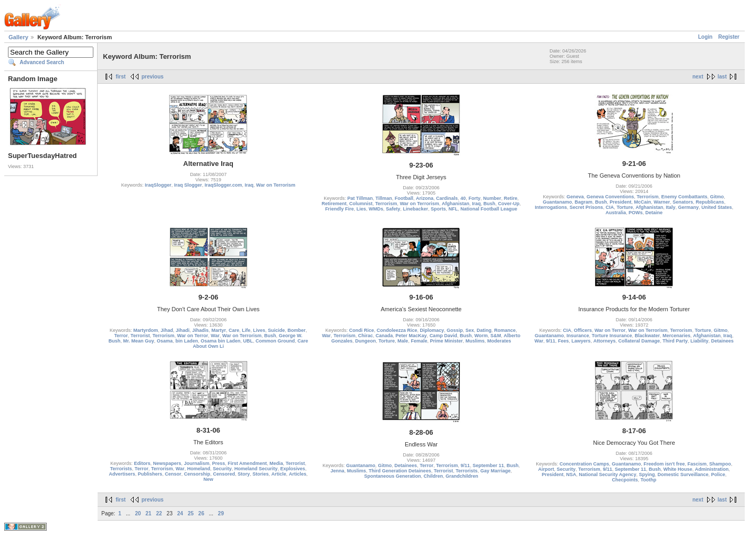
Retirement (333, 203)
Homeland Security (256, 468)
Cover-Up (509, 203)
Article (278, 474)
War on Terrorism (275, 185)
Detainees (722, 341)
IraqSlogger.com (223, 185)
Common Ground (275, 341)
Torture (624, 207)
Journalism (197, 463)
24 (180, 513)
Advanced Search (42, 62)
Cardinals (447, 198)
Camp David (443, 335)
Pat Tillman (360, 198)
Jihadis (200, 330)
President (620, 202)
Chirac (365, 335)
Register (728, 37)
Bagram (583, 202)
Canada (384, 335)
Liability (700, 341)
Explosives (292, 468)
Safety (393, 209)
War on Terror (192, 335)
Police (718, 474)
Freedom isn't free (664, 464)
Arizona (424, 198)
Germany (688, 207)
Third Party (675, 341)
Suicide (276, 330)
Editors (142, 463)
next (697, 77)
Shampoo (720, 464)
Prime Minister (446, 341)
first (121, 77)
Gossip (455, 330)
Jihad (167, 330)
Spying (647, 474)
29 (221, 513)
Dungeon (365, 341)
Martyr (218, 330)
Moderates (499, 341)
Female (419, 341)
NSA (571, 474)
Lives (259, 330)
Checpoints (625, 479)
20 (138, 513)
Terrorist (140, 335)
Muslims (474, 341)
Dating (484, 330)
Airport (546, 469)
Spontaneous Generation (392, 476)
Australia (616, 212)
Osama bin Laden (220, 341)
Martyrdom (145, 330)
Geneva (575, 196)
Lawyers (580, 341)
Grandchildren (462, 476)
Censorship (197, 474)
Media (276, 463)
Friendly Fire (339, 209)
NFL (453, 209)
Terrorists (121, 468)
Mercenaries (677, 335)
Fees (563, 341)
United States (716, 207)
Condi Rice (361, 330)
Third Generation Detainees (400, 470)
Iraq (249, 185)
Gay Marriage (495, 470)
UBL (248, 341)
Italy (670, 207)
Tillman (384, 198)
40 (463, 198)
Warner (662, 202)
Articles (298, 474)
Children (433, 476)
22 (159, 513)
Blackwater (647, 335)
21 (148, 513)
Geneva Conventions (610, 196)
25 (191, 513)
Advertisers (122, 474)
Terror (121, 335)
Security (222, 468)
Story (244, 474)
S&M (496, 335)
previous (153, 77)
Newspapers (167, 463)
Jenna (337, 470)
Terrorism (386, 203)
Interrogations (551, 207)
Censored (224, 474)
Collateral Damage (639, 341)
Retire (511, 198)
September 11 (488, 465)
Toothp (648, 479)
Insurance (578, 335)
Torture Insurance (612, 335)
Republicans (710, 202)
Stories (260, 474)
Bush (489, 203)
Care (234, 330)
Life (246, 330)
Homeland (199, 468)
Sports (438, 209)
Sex (470, 330)
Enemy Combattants (684, 196)
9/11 (550, 341)
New (208, 479)
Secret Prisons (586, 207)
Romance (505, 330)
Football (404, 198)
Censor (173, 474)
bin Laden (187, 341)
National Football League (488, 209)
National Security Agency (607, 474)
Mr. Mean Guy (138, 341)
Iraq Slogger (188, 185)
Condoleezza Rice (397, 330)
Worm (480, 335)
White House (678, 469)
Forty (474, 198)
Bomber (297, 330)
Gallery (18, 37)
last (722, 77)
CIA (610, 207)
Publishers (150, 474)
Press (218, 463)
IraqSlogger (158, 185)
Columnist (360, 203)
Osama (165, 341)
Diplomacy (432, 330)
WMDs (376, 209)
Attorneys (604, 341)
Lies (361, 209)
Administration (712, 469)
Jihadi (182, 330)
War (215, 335)
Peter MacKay (411, 335)
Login (705, 37)
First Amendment (247, 463)
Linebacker (415, 209)
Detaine (654, 212)
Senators (683, 202)
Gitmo (717, 196)
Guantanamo (557, 202)
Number (492, 198)
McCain (642, 202)
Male (402, 341)
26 (201, 513)
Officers (583, 330)
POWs (636, 212)
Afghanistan (455, 203)
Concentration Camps (584, 464)
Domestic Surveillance (682, 474)
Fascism (697, 464)
